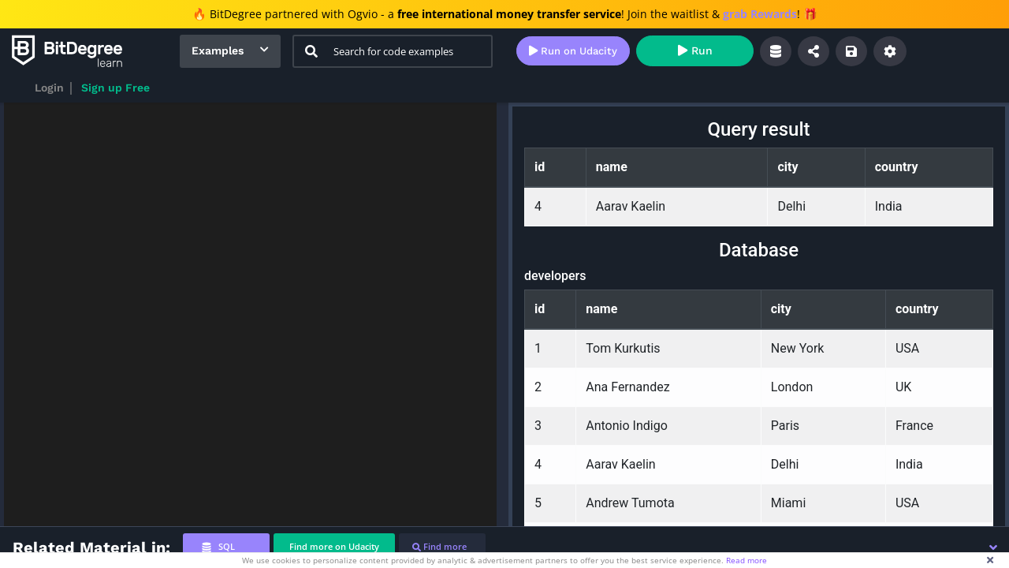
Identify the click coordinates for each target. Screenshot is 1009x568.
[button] (993, 547)
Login (49, 87)
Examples (218, 50)
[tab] (226, 547)
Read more (746, 560)
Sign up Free (115, 87)
